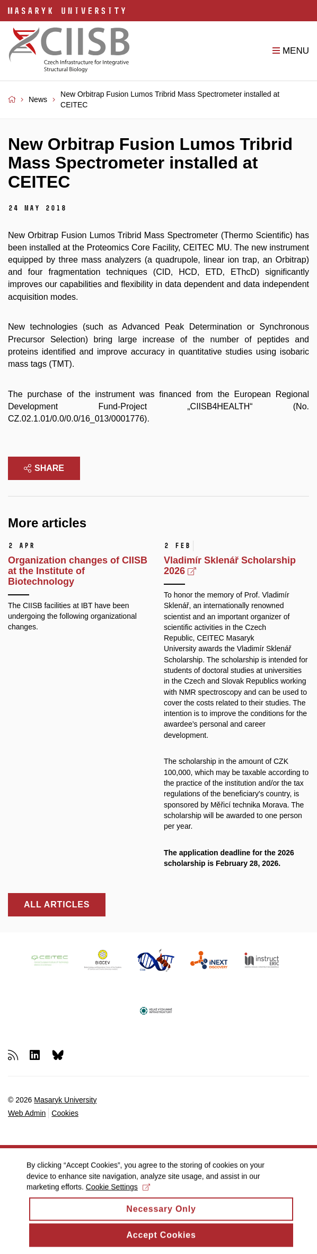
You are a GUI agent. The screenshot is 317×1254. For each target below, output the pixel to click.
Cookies (64, 1113)
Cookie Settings (118, 1193)
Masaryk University (65, 1100)
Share (44, 468)
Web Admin (27, 1113)
